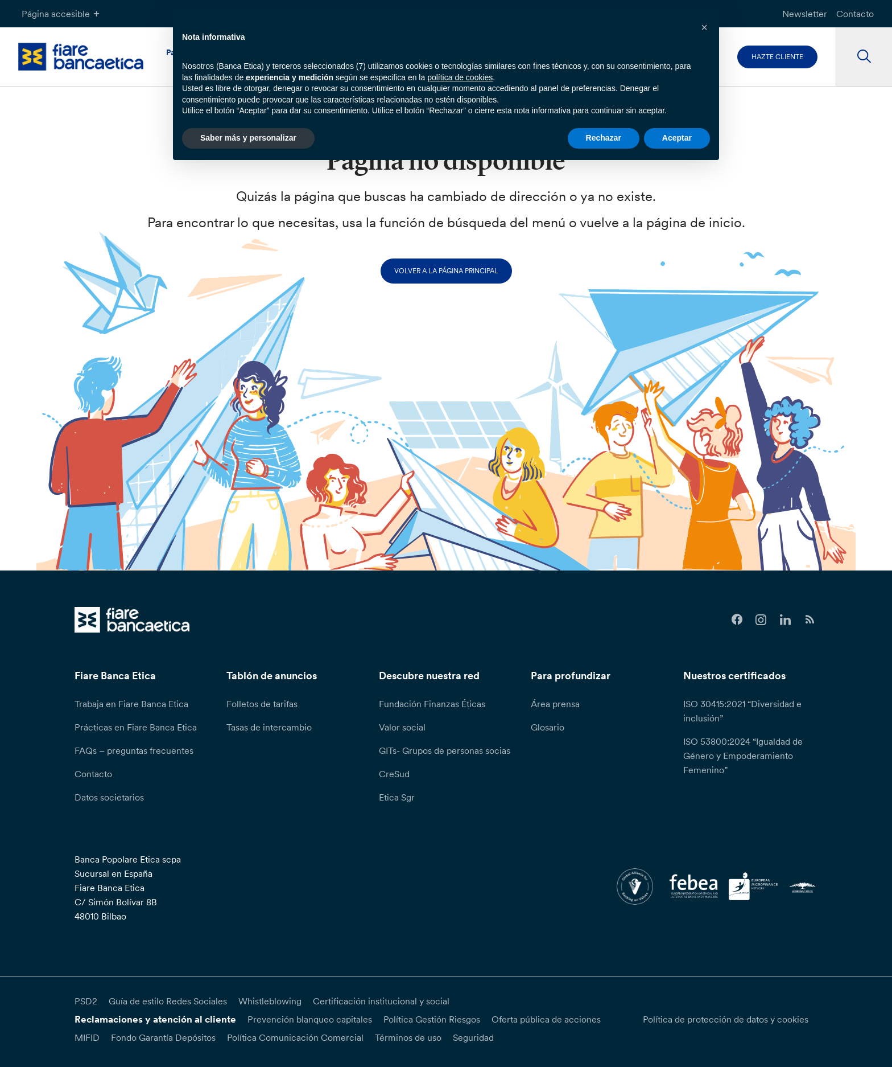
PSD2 (86, 1001)
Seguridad (473, 1037)
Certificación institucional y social (381, 1001)
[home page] (80, 57)
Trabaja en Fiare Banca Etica (131, 703)
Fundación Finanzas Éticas (432, 703)
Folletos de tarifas (262, 703)
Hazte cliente (777, 56)
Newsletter (804, 13)
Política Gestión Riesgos (431, 1019)
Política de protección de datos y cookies (725, 1019)
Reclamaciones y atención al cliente (155, 1019)
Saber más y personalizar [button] (248, 137)
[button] (704, 27)
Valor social (402, 727)
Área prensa (555, 703)
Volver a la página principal (446, 270)
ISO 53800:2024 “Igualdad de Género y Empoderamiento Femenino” (743, 755)
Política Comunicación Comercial (295, 1037)
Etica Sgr (397, 797)
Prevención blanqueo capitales (309, 1019)
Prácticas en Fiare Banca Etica (136, 727)
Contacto (855, 13)
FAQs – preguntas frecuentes (134, 750)
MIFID (87, 1037)
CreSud (394, 773)
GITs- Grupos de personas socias (444, 750)
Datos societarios (109, 797)
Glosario (547, 727)
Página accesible (62, 13)
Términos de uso (408, 1037)
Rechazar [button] (603, 137)
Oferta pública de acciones (546, 1019)
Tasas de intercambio (269, 727)
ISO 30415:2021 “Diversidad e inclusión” (742, 711)
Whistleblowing (270, 1001)
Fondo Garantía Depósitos (163, 1037)
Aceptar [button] (677, 137)
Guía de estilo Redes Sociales (168, 1001)
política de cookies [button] (460, 77)
